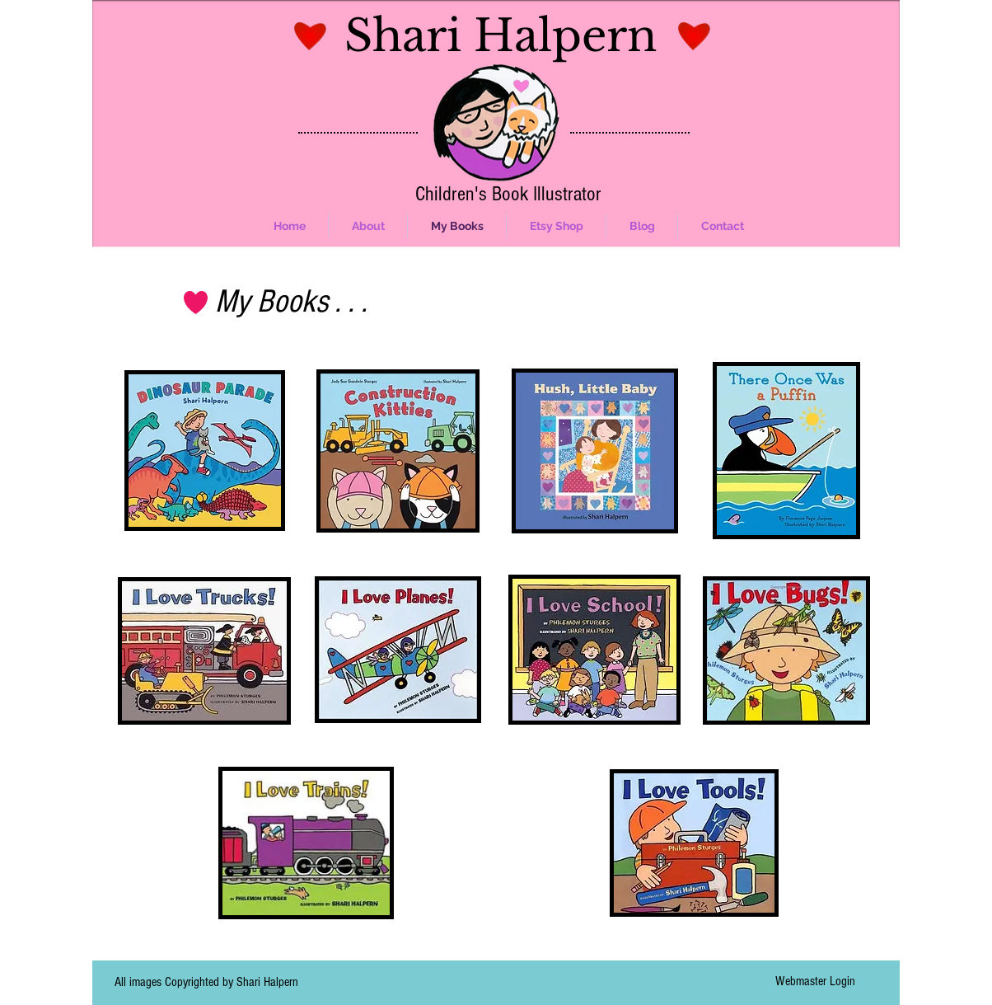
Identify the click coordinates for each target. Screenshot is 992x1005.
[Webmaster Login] (815, 981)
